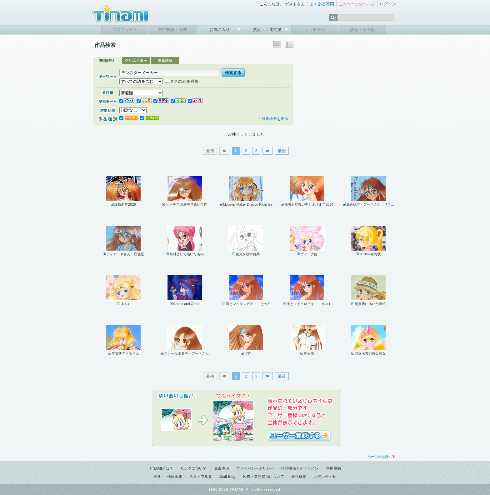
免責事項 (221, 468)
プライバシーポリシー (255, 468)
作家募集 (174, 476)
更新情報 (165, 60)
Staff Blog (227, 476)
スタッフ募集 (200, 476)
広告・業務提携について (263, 476)
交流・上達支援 (267, 29)
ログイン (388, 4)
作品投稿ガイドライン (299, 468)
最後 (282, 150)
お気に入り (220, 29)
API (157, 476)
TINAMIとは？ (161, 468)
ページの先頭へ (381, 456)
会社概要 (298, 476)
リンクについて (193, 468)
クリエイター (136, 60)
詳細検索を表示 (273, 119)
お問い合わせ (325, 476)
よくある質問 (322, 4)
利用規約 (333, 468)
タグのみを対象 (181, 81)
